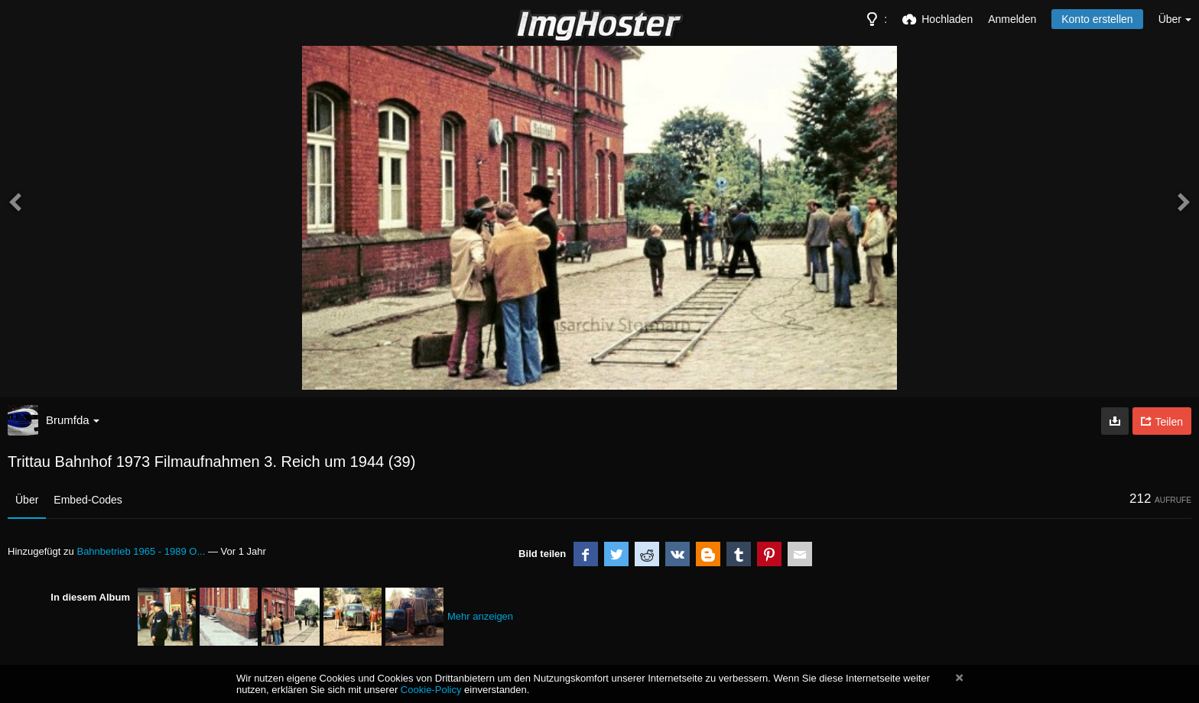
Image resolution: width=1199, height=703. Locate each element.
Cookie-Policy (431, 689)
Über (26, 500)
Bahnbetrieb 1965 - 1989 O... (140, 551)
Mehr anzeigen (480, 616)
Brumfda (72, 419)
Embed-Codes (88, 500)
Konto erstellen (1096, 19)
